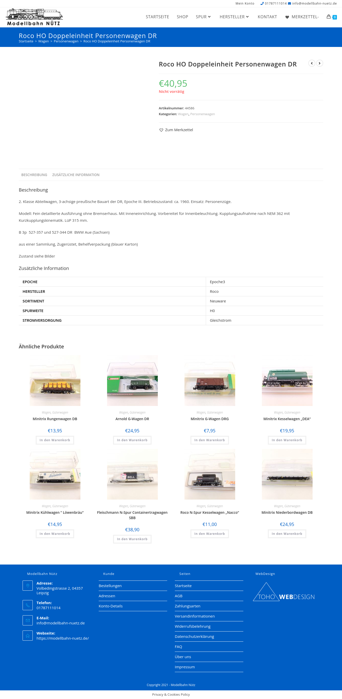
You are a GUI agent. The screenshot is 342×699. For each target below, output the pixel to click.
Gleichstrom (220, 320)
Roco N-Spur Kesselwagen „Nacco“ (209, 512)
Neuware (218, 300)
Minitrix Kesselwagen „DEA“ (287, 418)
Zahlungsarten (187, 605)
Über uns (183, 656)
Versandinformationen (195, 616)
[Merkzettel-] (302, 16)
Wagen (183, 114)
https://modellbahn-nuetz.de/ (63, 638)
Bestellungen (110, 585)
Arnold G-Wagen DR (132, 418)
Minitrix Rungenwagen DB (55, 418)
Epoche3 (217, 281)
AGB (178, 595)
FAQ (178, 646)
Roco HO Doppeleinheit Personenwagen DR (116, 41)
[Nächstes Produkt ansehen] (319, 63)
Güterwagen (60, 412)
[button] (176, 129)
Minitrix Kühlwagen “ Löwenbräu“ (54, 512)
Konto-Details (111, 605)
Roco (214, 291)
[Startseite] (26, 41)
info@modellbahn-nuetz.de (314, 3)
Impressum (185, 666)
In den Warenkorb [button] (55, 440)
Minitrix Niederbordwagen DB (287, 512)
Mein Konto (244, 3)
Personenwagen (202, 114)
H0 (212, 310)
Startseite (183, 585)
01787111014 (276, 3)
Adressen (107, 595)
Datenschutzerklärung (194, 636)
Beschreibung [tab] (34, 175)
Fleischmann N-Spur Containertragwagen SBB (132, 515)
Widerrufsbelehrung (193, 626)
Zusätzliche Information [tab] (75, 175)
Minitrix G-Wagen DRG (210, 418)
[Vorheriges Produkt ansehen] (311, 63)
